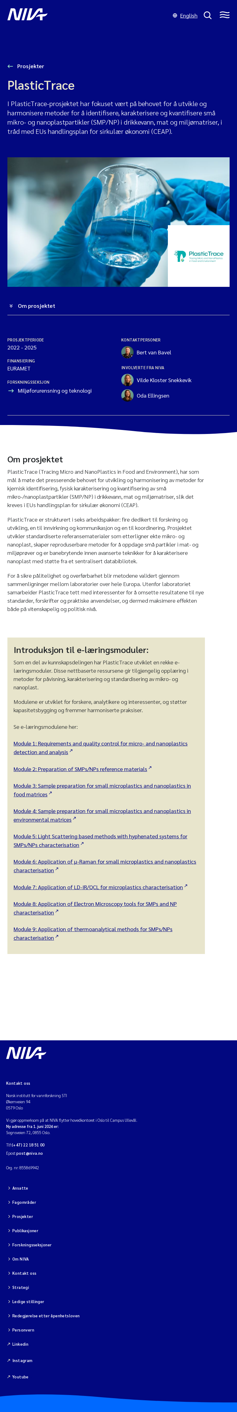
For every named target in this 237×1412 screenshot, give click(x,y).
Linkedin (20, 1344)
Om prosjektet (36, 305)
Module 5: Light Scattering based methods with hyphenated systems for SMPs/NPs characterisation (100, 840)
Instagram (22, 1360)
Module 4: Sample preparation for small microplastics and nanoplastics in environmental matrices (102, 815)
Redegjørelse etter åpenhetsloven (46, 1315)
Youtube (20, 1376)
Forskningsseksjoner (32, 1244)
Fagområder (24, 1202)
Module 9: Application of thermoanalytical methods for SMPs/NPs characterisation (93, 933)
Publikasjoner (25, 1230)
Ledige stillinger (28, 1301)
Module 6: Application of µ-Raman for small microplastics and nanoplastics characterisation (105, 865)
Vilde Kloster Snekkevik (156, 380)
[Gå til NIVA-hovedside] (87, 15)
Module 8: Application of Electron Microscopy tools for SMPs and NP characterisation (95, 908)
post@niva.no (29, 1153)
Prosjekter (30, 65)
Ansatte (20, 1188)
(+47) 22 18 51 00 (28, 1144)
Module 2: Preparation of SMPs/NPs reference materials (80, 768)
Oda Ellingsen (145, 395)
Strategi (20, 1287)
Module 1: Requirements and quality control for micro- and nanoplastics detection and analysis (101, 747)
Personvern (23, 1329)
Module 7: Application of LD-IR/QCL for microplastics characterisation (98, 886)
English (185, 15)
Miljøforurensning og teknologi (55, 390)
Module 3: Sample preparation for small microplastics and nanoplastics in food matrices (102, 790)
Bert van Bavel (146, 352)
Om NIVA (20, 1258)
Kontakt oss (24, 1273)
